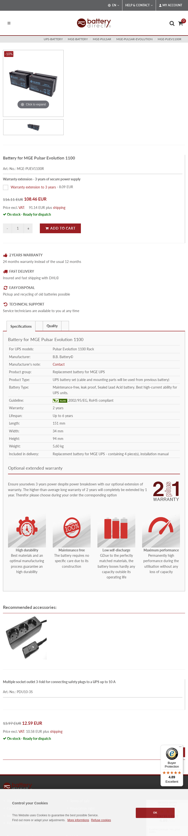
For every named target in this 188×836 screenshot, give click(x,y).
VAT (21, 207)
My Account (170, 5)
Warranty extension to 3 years (33, 187)
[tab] (21, 326)
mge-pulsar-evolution (134, 39)
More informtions (78, 820)
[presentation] (39, 326)
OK (155, 812)
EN (113, 5)
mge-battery (78, 39)
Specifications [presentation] (21, 326)
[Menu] (180, 748)
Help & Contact (139, 5)
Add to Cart (60, 228)
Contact (59, 364)
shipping (59, 207)
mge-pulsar (102, 39)
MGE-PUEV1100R (169, 39)
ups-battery (53, 39)
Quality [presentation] (52, 326)
